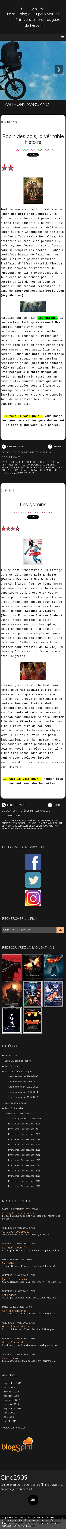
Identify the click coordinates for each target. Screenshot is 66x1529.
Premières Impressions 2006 (24, 1124)
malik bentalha (23, 467)
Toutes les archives (14, 1428)
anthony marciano (46, 467)
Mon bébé (8, 1263)
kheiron (54, 825)
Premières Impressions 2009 (24, 1139)
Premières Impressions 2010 (24, 1145)
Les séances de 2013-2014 (23, 1092)
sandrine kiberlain (40, 823)
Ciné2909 (32, 8)
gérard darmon (22, 470)
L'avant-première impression (25, 1119)
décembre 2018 (12, 1400)
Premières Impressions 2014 (24, 1165)
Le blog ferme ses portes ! (18, 1213)
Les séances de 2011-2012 (23, 1087)
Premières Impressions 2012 (24, 1155)
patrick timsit (42, 470)
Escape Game (10, 1358)
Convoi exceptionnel (14, 1310)
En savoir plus (22, 1526)
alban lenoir (10, 828)
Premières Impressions (18, 1114)
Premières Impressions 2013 (24, 1160)
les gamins (43, 820)
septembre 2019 (12, 1383)
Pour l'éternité (14, 1108)
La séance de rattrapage (19, 1072)
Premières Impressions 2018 (24, 1181)
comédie (30, 462)
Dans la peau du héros (18, 1061)
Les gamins (33, 504)
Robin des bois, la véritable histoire (33, 139)
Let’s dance (9, 1295)
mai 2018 (9, 1417)
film (21, 462)
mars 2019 (9, 1387)
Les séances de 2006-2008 (23, 1076)
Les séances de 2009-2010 (23, 1082)
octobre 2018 (11, 1404)
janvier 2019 (11, 1396)
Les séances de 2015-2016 (23, 1097)
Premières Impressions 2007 (24, 1129)
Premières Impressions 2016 (24, 1176)
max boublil (33, 464)
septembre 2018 (12, 1408)
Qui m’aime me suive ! (15, 1279)
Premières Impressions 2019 (24, 1186)
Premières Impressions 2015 (24, 1171)
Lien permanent (14, 446)
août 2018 (9, 1413)
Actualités (11, 1055)
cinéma (14, 462)
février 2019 (11, 1392)
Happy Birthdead (12, 1342)
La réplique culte (15, 1066)
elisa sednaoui (38, 825)
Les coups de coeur (16, 1103)
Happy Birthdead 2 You (16, 1326)
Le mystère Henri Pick (15, 1247)
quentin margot (24, 472)
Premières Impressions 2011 (24, 1150)
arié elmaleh (20, 825)
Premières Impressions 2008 (24, 1134)
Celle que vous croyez (15, 1231)
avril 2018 (10, 1421)
